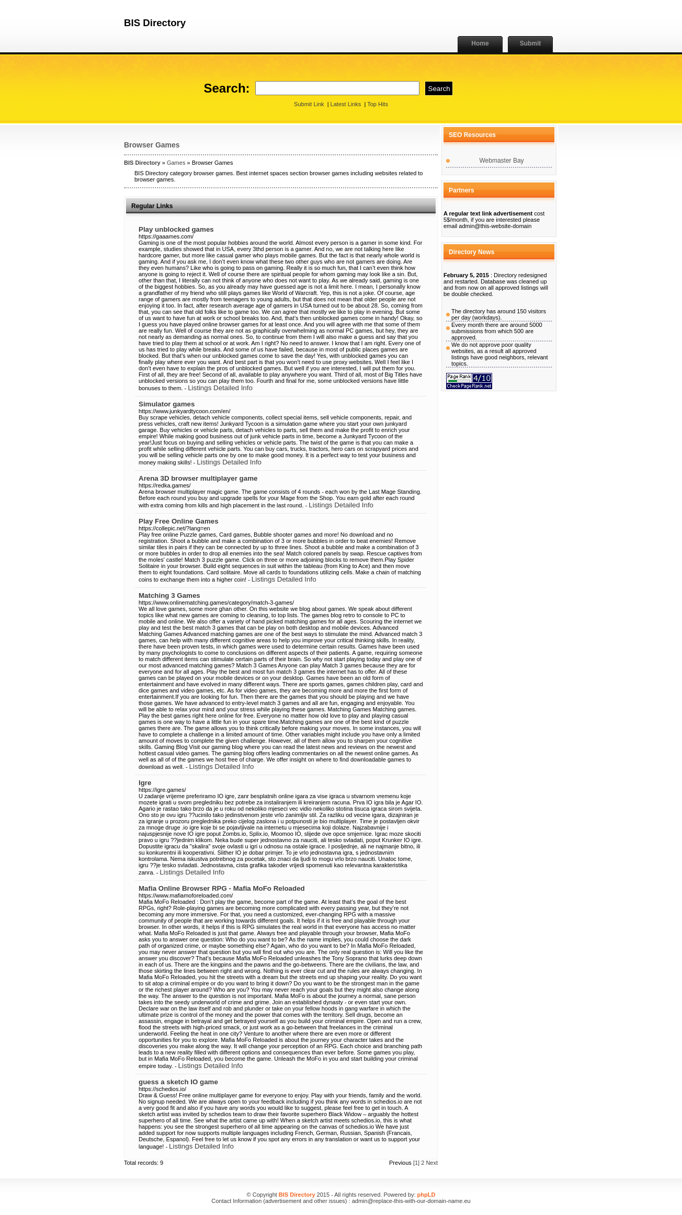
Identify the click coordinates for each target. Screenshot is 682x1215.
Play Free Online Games (179, 521)
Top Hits (377, 104)
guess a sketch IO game (178, 1082)
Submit (530, 43)
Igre (145, 783)
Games (176, 163)
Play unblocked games (176, 229)
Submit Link (309, 104)
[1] (416, 1163)
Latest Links (346, 104)
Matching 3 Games (169, 595)
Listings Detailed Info (220, 388)
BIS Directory (142, 163)
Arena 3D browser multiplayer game (198, 478)
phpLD (426, 1194)
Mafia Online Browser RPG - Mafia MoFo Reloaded (222, 888)
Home (479, 43)
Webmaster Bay (501, 160)
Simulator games (167, 404)
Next (432, 1163)
